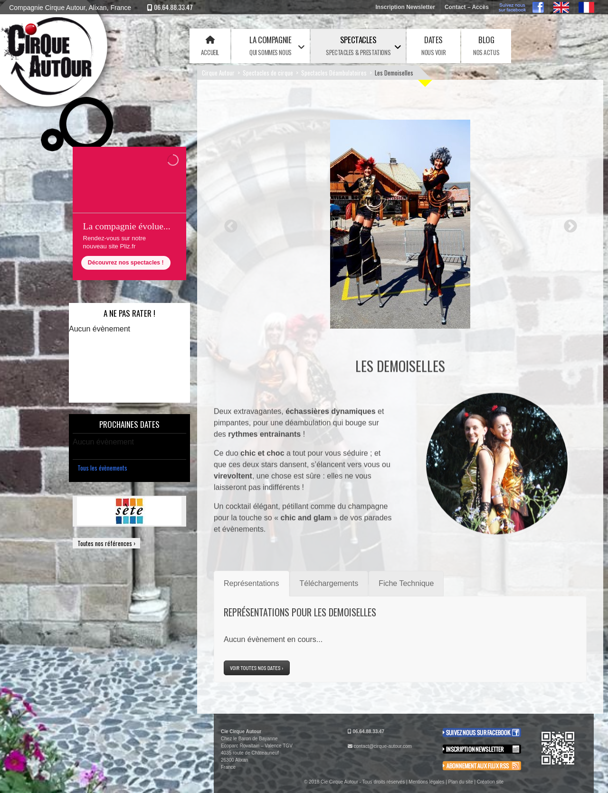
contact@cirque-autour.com (382, 746)
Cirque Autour (218, 72)
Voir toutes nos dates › (257, 668)
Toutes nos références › (106, 543)
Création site (490, 781)
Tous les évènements (102, 467)
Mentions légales (426, 781)
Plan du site (460, 781)
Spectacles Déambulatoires (334, 72)
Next (567, 223)
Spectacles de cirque (268, 72)
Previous (228, 223)
